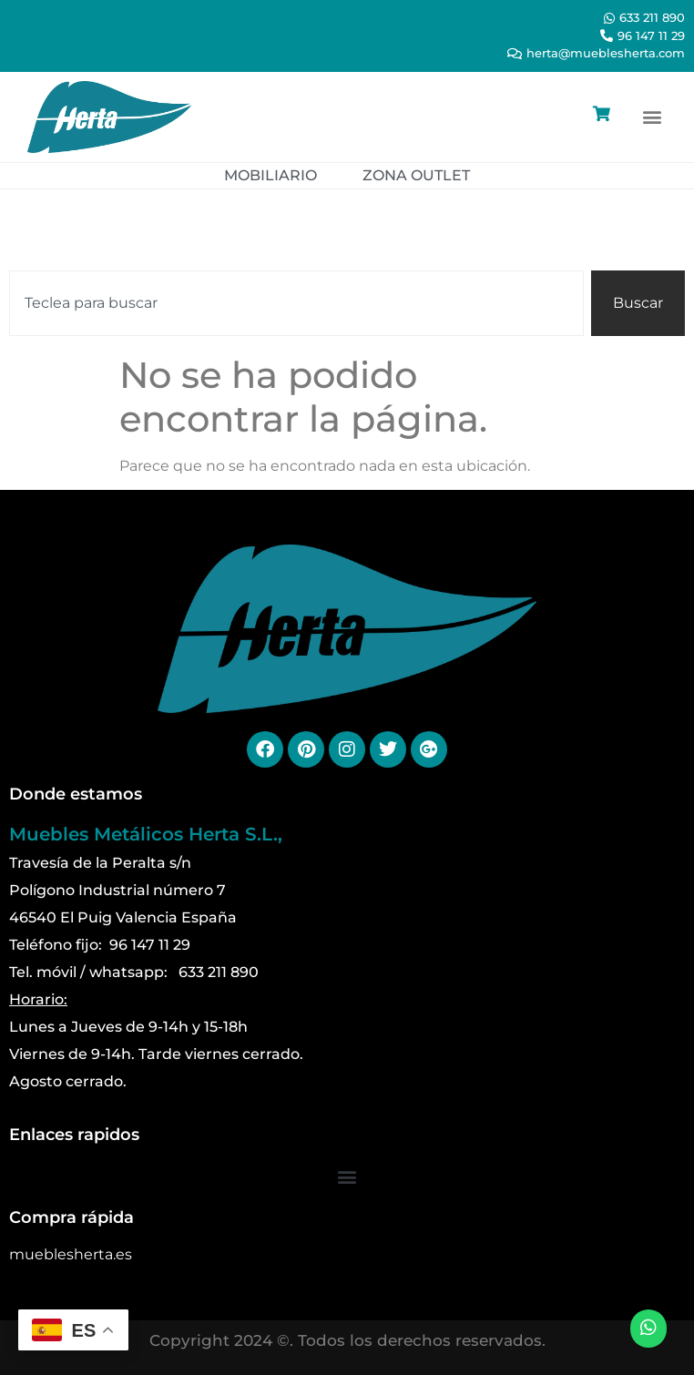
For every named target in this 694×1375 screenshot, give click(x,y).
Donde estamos (75, 794)
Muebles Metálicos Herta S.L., (145, 834)
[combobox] (296, 303)
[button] (652, 117)
